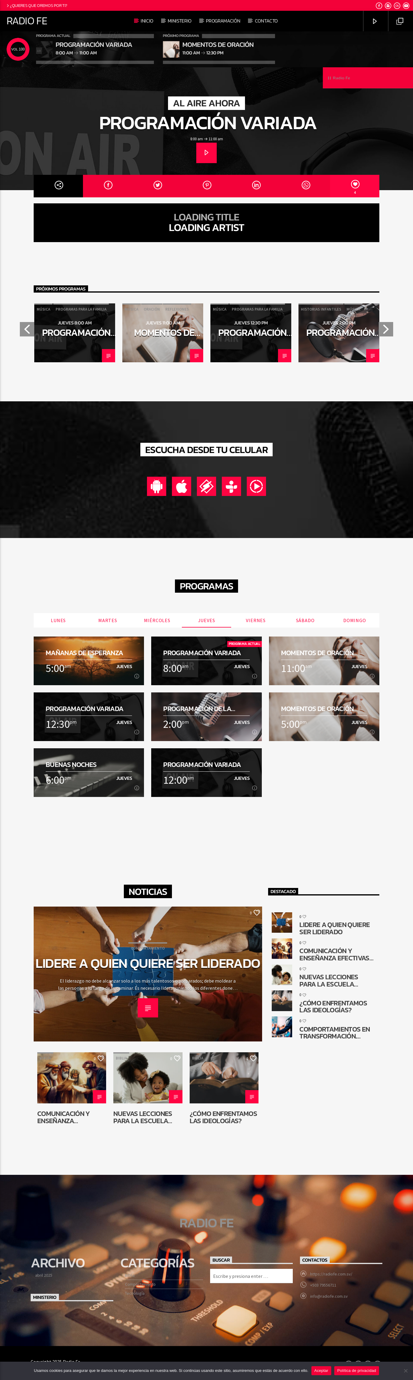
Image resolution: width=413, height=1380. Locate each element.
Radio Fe (27, 20)
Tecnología (135, 1293)
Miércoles (157, 620)
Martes (107, 620)
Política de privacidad (356, 1370)
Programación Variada (208, 122)
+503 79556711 (323, 1285)
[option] (75, 332)
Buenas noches (71, 764)
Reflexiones (177, 309)
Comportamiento (148, 948)
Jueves (206, 620)
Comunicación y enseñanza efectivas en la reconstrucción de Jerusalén (69, 1117)
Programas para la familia (81, 309)
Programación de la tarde (340, 337)
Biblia (45, 1058)
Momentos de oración (164, 337)
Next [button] (386, 331)
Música (43, 309)
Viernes (256, 620)
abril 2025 (43, 1275)
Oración (152, 309)
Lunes (58, 620)
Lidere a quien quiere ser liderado (147, 963)
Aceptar (321, 1370)
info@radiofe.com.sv (329, 1296)
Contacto (266, 20)
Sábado (305, 620)
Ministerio (179, 20)
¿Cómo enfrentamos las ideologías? (223, 1117)
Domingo (354, 620)
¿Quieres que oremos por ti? (36, 5)
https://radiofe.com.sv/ (331, 1274)
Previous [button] (26, 331)
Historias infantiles (321, 309)
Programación (223, 20)
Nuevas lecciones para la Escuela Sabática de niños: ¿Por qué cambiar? (144, 1117)
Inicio (147, 20)
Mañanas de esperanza (84, 652)
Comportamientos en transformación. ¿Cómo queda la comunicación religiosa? (334, 1032)
